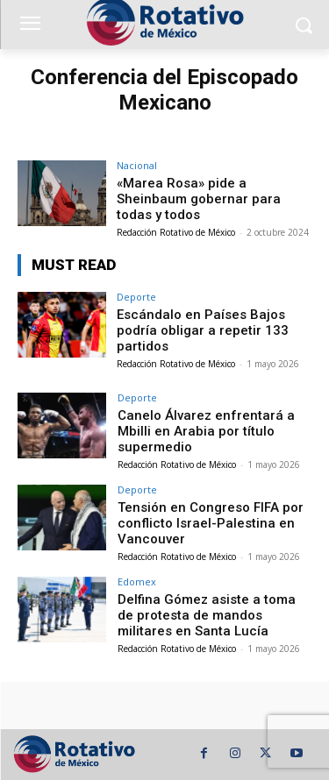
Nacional (137, 165)
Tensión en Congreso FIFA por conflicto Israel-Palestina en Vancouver (211, 523)
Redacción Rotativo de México (176, 232)
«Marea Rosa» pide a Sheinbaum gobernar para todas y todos (199, 199)
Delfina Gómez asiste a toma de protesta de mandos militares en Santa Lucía (207, 615)
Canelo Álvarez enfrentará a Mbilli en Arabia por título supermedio (206, 431)
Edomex (137, 581)
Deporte (136, 296)
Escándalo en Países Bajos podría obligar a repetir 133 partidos (203, 330)
